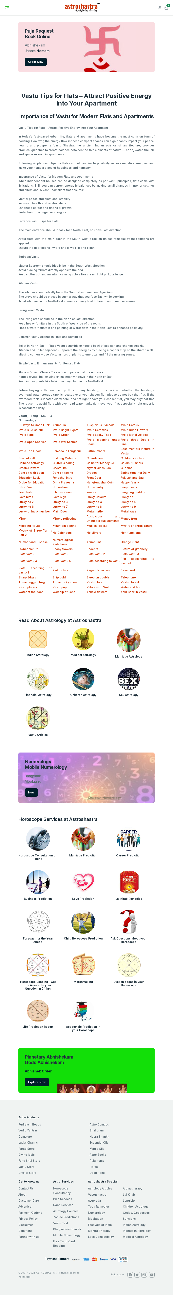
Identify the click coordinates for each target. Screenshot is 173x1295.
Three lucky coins (65, 582)
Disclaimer (25, 1224)
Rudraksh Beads (29, 1124)
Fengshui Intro (62, 477)
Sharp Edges (27, 577)
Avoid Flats (26, 434)
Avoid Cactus (130, 425)
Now (31, 792)
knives (91, 492)
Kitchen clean (62, 492)
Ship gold (59, 577)
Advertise (24, 1206)
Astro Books (98, 1154)
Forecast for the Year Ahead (38, 940)
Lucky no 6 (26, 506)
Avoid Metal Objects (134, 434)
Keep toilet (26, 492)
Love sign (59, 497)
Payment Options (30, 1212)
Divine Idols (26, 1154)
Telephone (128, 577)
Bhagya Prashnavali (67, 1229)
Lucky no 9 (128, 506)
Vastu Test (60, 1223)
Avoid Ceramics (97, 430)
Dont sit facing (63, 472)
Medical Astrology (83, 655)
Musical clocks (97, 525)
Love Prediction (83, 898)
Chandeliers (95, 458)
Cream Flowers (29, 468)
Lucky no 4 (94, 502)
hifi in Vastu (27, 487)
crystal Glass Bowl (99, 468)
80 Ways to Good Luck (34, 425)
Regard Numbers (98, 570)
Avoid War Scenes (65, 442)
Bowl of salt (27, 458)
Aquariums (94, 542)
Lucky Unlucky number (34, 511)
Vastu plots (94, 582)
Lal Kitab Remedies (128, 898)
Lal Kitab (129, 1194)
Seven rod (128, 570)
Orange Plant (130, 542)
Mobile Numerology (66, 1235)
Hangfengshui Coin (100, 482)
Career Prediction (128, 855)
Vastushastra (97, 1194)
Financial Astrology (38, 694)
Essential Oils (99, 1142)
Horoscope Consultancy (62, 1190)
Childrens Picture (132, 458)
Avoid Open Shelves (32, 442)
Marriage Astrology (128, 656)
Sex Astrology (128, 694)
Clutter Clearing (63, 463)
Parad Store (26, 1148)
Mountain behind (64, 525)
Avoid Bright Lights (65, 430)
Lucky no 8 (94, 506)
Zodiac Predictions (66, 1217)
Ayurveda (94, 1200)
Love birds (26, 497)
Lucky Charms (28, 1142)
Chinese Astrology (31, 463)
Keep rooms (129, 487)
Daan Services (63, 1205)
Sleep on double (98, 577)
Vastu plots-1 (130, 582)
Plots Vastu (26, 554)
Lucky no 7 (60, 506)
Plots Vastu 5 (62, 561)
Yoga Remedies (99, 1206)
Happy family (130, 482)
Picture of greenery (134, 549)
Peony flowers (63, 549)
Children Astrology (83, 694)
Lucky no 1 (128, 497)
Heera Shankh (99, 1136)
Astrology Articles (100, 1188)
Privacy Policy (28, 1218)
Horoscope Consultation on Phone (38, 857)
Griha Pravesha (63, 482)
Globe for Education (32, 482)
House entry (95, 487)
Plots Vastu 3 (130, 554)
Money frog (129, 518)
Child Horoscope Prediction (83, 938)
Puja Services (62, 1199)
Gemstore (25, 1136)
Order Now (35, 61)
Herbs (94, 1166)
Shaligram (97, 1130)
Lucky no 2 (26, 502)
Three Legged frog (32, 582)
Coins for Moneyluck (101, 463)
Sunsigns (129, 1218)
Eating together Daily (135, 472)
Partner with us (28, 1236)
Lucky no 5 (128, 502)
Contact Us (26, 1188)
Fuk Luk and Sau (132, 477)
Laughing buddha (133, 492)
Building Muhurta (64, 458)
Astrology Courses (66, 1211)
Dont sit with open (31, 472)
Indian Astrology (38, 655)
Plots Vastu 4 (28, 561)
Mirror (23, 518)
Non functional (131, 532)
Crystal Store (27, 1172)
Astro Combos (99, 1124)
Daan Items (97, 1172)
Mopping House (30, 525)
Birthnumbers (96, 451)
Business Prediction (38, 898)
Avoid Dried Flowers (134, 430)
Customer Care (28, 1200)
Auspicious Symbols (100, 425)
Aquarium (59, 425)
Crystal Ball (60, 468)
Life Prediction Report (38, 1026)
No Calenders (62, 532)
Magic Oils (97, 1148)
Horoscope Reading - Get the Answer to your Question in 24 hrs (38, 985)
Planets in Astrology (137, 1230)
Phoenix (92, 549)
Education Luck (29, 477)
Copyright (25, 1230)
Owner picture (28, 549)
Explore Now (37, 1082)
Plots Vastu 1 (61, 554)
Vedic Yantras (28, 1130)
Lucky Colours (96, 497)
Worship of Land (64, 592)
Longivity (129, 1200)
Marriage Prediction (83, 855)
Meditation (95, 1218)
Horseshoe (60, 487)
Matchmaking (83, 981)
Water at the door (31, 592)
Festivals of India (100, 1224)
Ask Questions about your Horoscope (129, 940)
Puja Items (97, 1160)
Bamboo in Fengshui (67, 451)
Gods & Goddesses (136, 1212)
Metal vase (128, 511)
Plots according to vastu (103, 561)
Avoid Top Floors (30, 451)
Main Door (60, 511)
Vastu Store (26, 1166)
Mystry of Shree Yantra (137, 525)
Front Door (94, 477)
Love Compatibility (101, 1236)
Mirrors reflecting (65, 518)
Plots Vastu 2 (96, 554)
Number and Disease (33, 542)
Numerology (96, 1212)
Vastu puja (60, 587)
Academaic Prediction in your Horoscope (83, 1028)
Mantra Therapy (99, 1230)
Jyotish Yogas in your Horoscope (129, 983)
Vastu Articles (38, 734)
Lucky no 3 (60, 502)
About (22, 1194)
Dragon (92, 472)
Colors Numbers (132, 463)
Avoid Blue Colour (31, 430)
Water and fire (131, 587)
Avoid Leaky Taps (99, 434)
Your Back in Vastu (134, 592)
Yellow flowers (97, 592)
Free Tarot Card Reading (64, 1243)
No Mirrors (94, 532)
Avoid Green (61, 434)
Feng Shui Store (29, 1160)
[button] (166, 7)
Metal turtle (95, 511)
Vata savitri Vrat (98, 587)
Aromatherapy (132, 1188)
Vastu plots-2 (28, 587)
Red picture (60, 570)
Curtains (126, 468)
